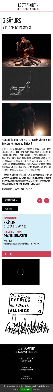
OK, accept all (26, 389)
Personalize (37, 389)
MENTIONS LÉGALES (26, 379)
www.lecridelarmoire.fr (23, 189)
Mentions (10, 208)
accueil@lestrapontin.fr (26, 370)
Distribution (11, 200)
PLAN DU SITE (26, 376)
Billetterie (9, 254)
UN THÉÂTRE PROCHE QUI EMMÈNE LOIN (28, 6)
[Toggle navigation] (14, 7)
